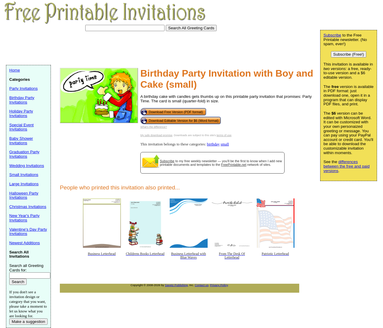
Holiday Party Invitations (21, 113)
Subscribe (167, 161)
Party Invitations (23, 88)
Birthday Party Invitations (21, 99)
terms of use (224, 135)
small (225, 144)
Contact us (202, 285)
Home (14, 70)
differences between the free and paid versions (346, 166)
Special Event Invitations (21, 127)
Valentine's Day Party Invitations (28, 231)
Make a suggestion (28, 321)
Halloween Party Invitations (23, 195)
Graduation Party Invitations (24, 154)
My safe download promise (156, 135)
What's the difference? (153, 126)
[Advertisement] (115, 47)
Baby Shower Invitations (21, 140)
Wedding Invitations (26, 165)
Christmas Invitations (27, 206)
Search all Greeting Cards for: (26, 267)
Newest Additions (24, 243)
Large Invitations (24, 184)
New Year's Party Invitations (24, 217)
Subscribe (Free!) (348, 54)
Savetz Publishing (176, 285)
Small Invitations (23, 174)
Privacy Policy (219, 285)
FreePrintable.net (233, 164)
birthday (213, 144)
